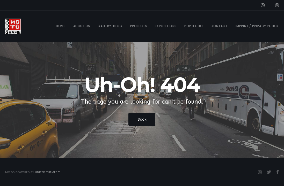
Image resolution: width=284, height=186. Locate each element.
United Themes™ (47, 172)
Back (141, 119)
